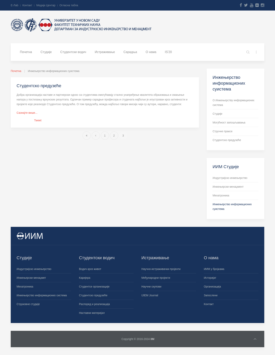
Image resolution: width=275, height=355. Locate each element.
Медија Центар (45, 5)
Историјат (210, 277)
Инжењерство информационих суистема (232, 206)
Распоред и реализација (94, 304)
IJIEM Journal (149, 295)
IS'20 (168, 52)
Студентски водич (73, 52)
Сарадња (130, 52)
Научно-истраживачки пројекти (161, 269)
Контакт (27, 5)
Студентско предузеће (39, 85)
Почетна (26, 52)
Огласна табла (68, 5)
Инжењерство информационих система (42, 295)
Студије (46, 52)
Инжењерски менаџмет (31, 277)
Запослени (210, 295)
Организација (212, 286)
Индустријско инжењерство (230, 177)
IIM (152, 339)
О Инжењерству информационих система (233, 102)
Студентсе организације (94, 286)
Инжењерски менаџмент (228, 186)
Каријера (84, 277)
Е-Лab (14, 5)
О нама (151, 52)
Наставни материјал (92, 312)
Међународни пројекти (155, 277)
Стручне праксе (222, 131)
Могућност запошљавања (229, 122)
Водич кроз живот (90, 269)
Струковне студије (28, 304)
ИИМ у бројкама (214, 269)
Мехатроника (221, 195)
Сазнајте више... (27, 112)
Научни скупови (151, 286)
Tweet (37, 120)
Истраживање (105, 52)
